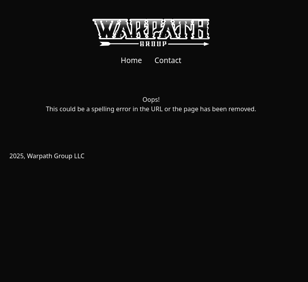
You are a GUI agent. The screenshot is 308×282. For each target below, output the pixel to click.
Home (131, 60)
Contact (168, 60)
